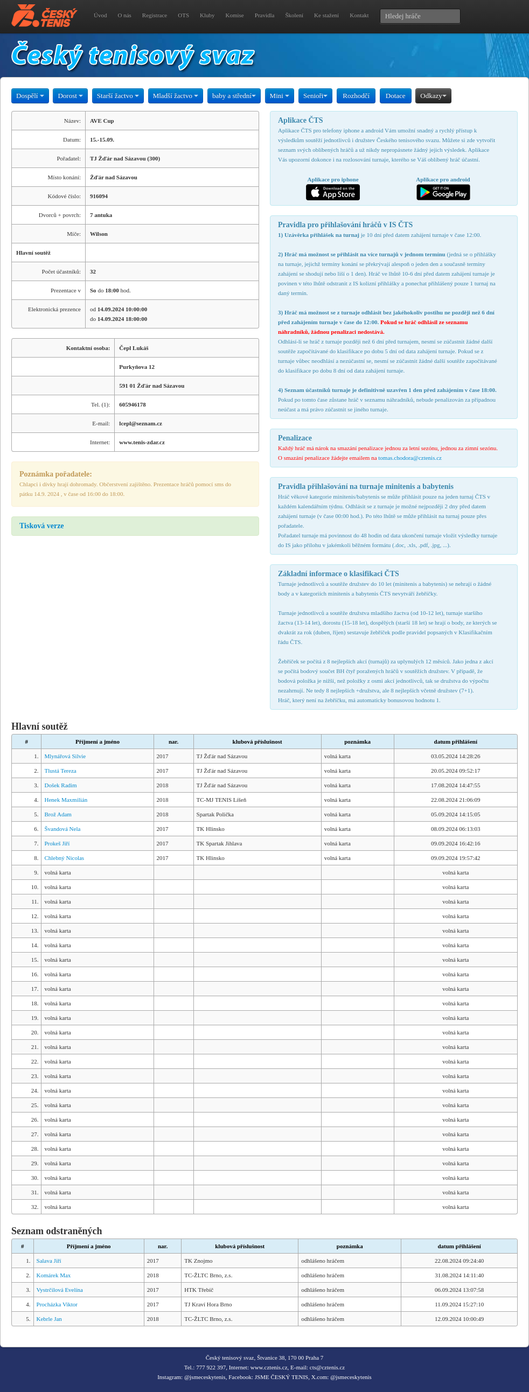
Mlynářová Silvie (65, 756)
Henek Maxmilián (65, 799)
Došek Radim (60, 785)
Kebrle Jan (49, 1319)
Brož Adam (57, 814)
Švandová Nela (62, 829)
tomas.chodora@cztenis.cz (410, 457)
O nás (124, 15)
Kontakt (359, 15)
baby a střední (234, 96)
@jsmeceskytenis (205, 1377)
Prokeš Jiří (56, 843)
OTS (183, 15)
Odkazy (433, 96)
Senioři (315, 96)
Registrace (154, 15)
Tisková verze (41, 526)
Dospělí (30, 96)
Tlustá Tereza (60, 770)
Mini (280, 96)
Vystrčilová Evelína (60, 1289)
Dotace (396, 96)
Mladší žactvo (176, 96)
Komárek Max (54, 1275)
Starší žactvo (118, 96)
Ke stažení (326, 15)
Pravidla (265, 15)
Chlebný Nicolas (64, 858)
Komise (235, 15)
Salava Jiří (49, 1260)
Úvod (100, 15)
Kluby (207, 15)
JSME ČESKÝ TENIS (281, 1377)
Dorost (70, 96)
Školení (294, 15)
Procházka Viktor (57, 1304)
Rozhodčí (356, 96)
